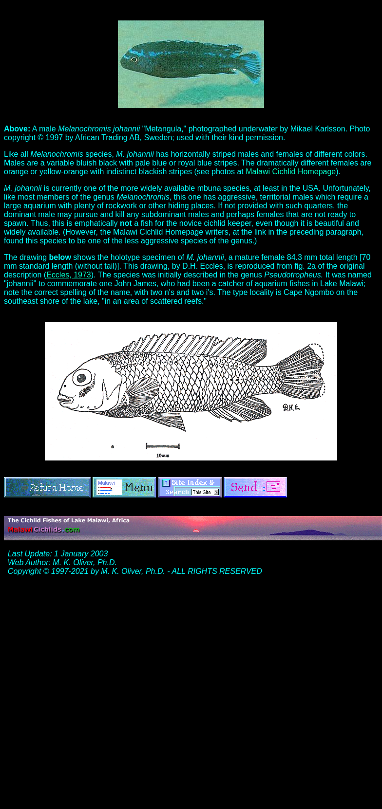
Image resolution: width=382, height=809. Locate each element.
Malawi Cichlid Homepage (291, 171)
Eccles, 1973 (68, 275)
